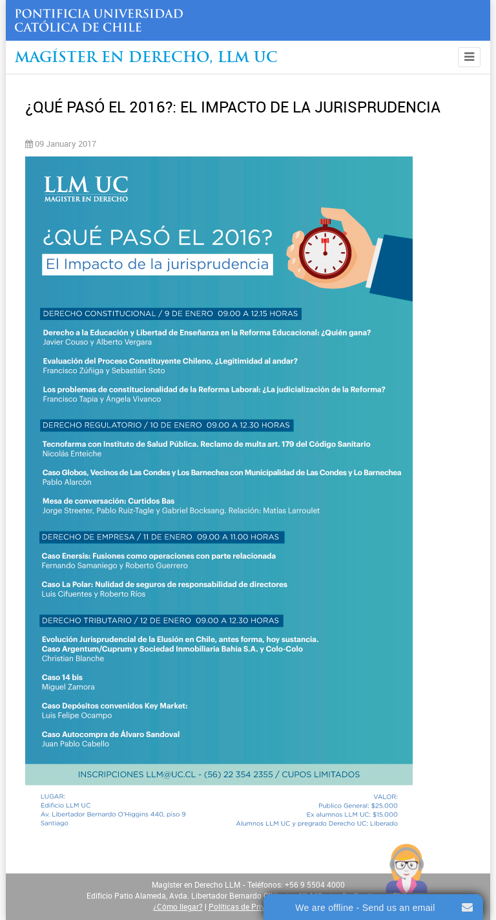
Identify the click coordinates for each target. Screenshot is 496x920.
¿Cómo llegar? (178, 907)
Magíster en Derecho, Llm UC (146, 58)
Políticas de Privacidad (249, 907)
